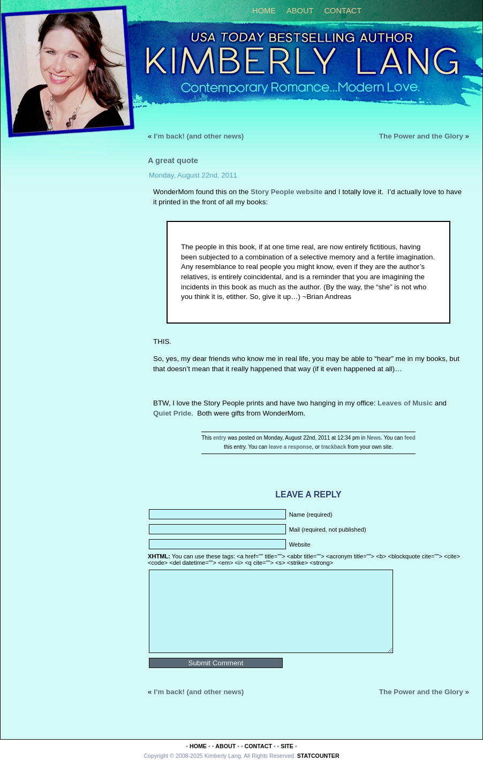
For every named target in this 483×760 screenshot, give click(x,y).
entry (219, 438)
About (300, 10)
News (374, 438)
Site (287, 746)
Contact (342, 10)
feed (410, 438)
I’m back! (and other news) (199, 136)
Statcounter (318, 756)
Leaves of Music (405, 403)
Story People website (286, 192)
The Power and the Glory (421, 136)
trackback (333, 447)
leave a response (290, 447)
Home (264, 10)
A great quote (173, 160)
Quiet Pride (172, 413)
